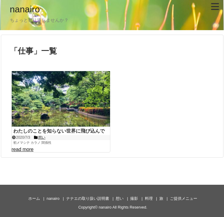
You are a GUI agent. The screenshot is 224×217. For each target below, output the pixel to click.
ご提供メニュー (183, 198)
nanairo (25, 9)
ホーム (34, 198)
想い (120, 198)
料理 (149, 198)
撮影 (134, 198)
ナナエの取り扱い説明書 (87, 198)
